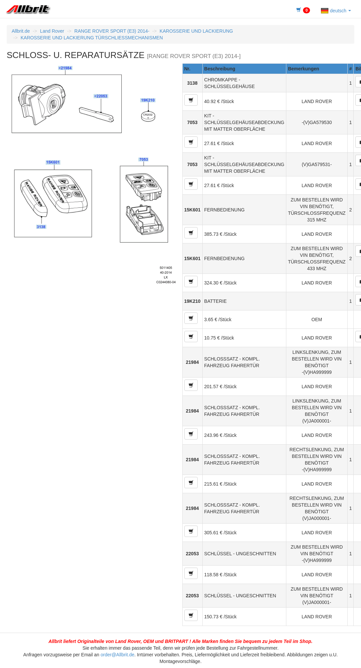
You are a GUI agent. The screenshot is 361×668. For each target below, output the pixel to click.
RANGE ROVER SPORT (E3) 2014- (111, 31)
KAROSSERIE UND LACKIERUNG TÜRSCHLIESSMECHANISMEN (92, 37)
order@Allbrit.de (117, 654)
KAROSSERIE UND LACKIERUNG (196, 31)
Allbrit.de (21, 31)
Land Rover (52, 31)
